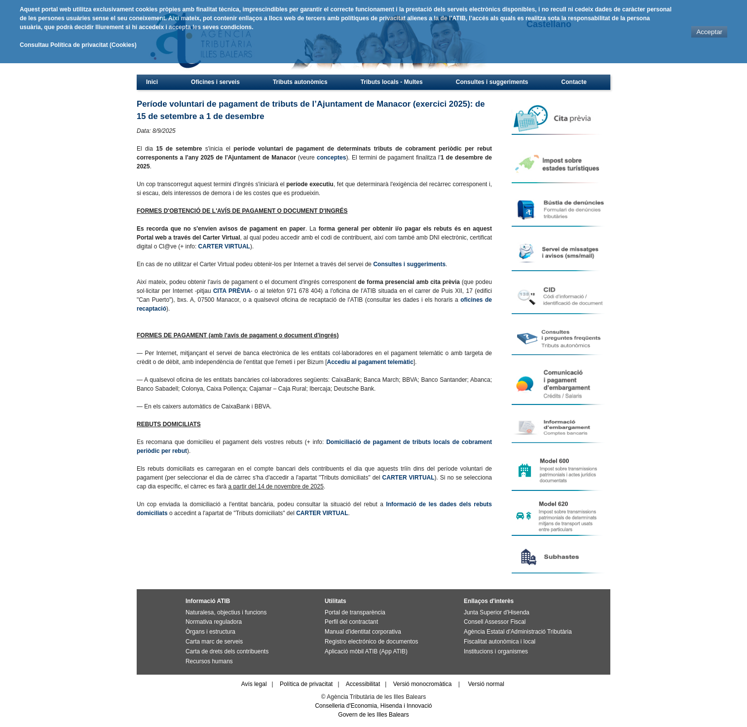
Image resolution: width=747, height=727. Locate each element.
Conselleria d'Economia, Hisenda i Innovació (373, 705)
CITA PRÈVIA (232, 290)
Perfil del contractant (351, 621)
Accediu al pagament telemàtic (370, 362)
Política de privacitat (306, 684)
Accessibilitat (363, 684)
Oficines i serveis (215, 82)
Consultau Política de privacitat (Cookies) (78, 44)
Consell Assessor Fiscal (494, 621)
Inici (152, 82)
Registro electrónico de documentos (371, 641)
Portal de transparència (355, 612)
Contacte (574, 82)
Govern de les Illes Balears (373, 714)
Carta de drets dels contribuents (227, 651)
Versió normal (486, 684)
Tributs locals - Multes (392, 82)
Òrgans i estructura (210, 631)
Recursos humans (209, 661)
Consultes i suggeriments (492, 82)
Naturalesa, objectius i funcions (226, 612)
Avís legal (254, 684)
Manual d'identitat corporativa (363, 631)
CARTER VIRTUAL (224, 246)
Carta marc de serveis (214, 641)
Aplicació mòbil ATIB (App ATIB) (366, 651)
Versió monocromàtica (422, 684)
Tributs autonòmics (300, 82)
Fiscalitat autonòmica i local (499, 641)
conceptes (331, 157)
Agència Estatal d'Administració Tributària (518, 631)
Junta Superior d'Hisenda (496, 612)
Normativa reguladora (214, 621)
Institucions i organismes (496, 651)
